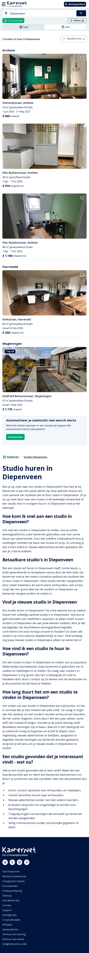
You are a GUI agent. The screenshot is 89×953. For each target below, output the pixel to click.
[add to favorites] (82, 58)
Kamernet (11, 457)
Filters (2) (77, 20)
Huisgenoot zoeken (13, 881)
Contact (6, 905)
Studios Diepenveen (35, 457)
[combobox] (38, 13)
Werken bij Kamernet (14, 876)
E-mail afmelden (11, 919)
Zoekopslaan (15, 437)
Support (7, 910)
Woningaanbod (75, 4)
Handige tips (9, 915)
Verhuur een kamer (13, 939)
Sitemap (7, 895)
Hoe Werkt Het (10, 900)
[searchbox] (42, 13)
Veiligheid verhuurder (14, 944)
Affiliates (7, 924)
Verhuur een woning (14, 934)
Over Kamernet (11, 871)
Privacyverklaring (12, 890)
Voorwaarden (10, 886)
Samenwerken (10, 929)
